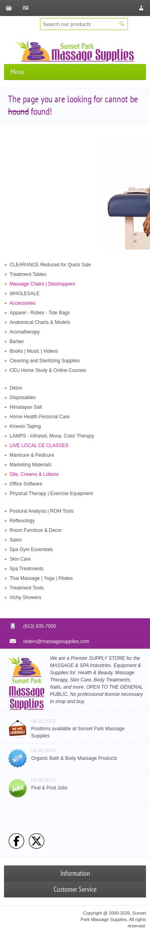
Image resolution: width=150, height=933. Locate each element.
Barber (17, 341)
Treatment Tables (28, 274)
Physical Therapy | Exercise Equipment (51, 493)
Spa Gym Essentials (31, 549)
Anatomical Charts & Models (40, 322)
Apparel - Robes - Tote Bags (40, 313)
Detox (16, 388)
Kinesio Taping (25, 426)
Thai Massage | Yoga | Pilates (41, 578)
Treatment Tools (27, 588)
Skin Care (20, 559)
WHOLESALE (25, 293)
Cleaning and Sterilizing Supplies (45, 361)
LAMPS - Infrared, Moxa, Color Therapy (52, 436)
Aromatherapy (25, 332)
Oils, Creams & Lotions (34, 474)
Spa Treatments (27, 568)
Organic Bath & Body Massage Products (74, 758)
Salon (16, 540)
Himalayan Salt (26, 407)
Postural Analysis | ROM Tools (42, 511)
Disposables (23, 397)
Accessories (23, 303)
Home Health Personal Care (40, 417)
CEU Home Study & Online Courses (48, 370)
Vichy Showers (25, 597)
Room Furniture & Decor (36, 530)
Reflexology (22, 520)
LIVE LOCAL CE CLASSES (39, 445)
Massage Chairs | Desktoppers (42, 284)
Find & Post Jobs (49, 788)
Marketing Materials (31, 464)
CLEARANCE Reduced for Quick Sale (50, 265)
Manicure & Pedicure (32, 455)
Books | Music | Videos (34, 351)
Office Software (26, 484)
